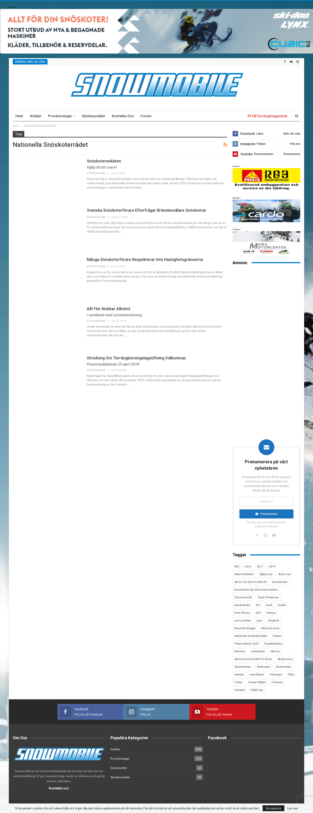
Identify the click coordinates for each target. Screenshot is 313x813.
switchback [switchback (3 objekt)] (256, 674)
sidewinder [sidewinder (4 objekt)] (258, 651)
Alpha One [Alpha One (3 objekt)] (266, 574)
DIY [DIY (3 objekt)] (258, 605)
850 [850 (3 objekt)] (236, 566)
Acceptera (273, 808)
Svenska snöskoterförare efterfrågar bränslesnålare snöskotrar (146, 210)
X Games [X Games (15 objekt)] (277, 682)
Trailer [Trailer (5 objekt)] (238, 682)
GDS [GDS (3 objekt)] (258, 613)
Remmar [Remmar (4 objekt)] (239, 651)
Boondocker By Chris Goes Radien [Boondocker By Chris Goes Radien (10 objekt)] (256, 590)
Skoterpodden (93, 116)
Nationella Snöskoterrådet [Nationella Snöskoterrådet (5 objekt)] (250, 636)
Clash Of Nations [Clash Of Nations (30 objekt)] (268, 597)
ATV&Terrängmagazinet (267, 116)
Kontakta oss (123, 116)
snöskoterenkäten (104, 161)
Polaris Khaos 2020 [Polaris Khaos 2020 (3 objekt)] (246, 644)
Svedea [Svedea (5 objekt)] (239, 674)
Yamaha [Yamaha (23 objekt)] (239, 690)
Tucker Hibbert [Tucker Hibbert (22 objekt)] (257, 682)
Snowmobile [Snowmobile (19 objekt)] (283, 667)
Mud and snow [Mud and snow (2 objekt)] (270, 628)
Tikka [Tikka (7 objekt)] (291, 674)
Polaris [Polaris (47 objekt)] (277, 636)
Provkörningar (60, 116)
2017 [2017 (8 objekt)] (260, 566)
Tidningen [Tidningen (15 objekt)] (275, 674)
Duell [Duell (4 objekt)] (269, 605)
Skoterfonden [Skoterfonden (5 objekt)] (242, 667)
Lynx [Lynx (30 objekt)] (259, 620)
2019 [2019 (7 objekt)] (272, 566)
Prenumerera (269, 514)
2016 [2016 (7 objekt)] (248, 566)
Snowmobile (118, 768)
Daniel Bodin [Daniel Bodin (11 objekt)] (242, 605)
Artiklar (36, 116)
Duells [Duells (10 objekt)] (282, 605)
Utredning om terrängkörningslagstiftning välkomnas (136, 358)
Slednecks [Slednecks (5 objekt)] (263, 667)
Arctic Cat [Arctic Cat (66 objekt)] (284, 574)
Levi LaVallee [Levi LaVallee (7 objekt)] (242, 620)
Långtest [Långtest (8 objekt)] (273, 620)
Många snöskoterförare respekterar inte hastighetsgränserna (145, 259)
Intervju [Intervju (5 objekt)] (271, 613)
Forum (146, 116)
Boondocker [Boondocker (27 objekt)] (280, 582)
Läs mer (292, 808)
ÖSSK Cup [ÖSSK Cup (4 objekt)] (257, 690)
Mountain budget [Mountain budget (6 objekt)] (245, 628)
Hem (19, 116)
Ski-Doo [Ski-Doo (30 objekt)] (275, 651)
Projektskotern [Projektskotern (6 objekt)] (273, 644)
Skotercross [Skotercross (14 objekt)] (285, 659)
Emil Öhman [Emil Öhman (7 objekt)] (242, 613)
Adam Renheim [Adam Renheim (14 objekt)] (244, 574)
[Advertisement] (267, 339)
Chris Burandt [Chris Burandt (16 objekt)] (243, 597)
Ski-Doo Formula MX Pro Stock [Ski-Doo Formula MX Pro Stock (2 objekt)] (253, 659)
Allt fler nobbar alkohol (108, 308)
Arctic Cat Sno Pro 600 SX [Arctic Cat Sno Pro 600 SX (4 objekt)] (250, 582)
